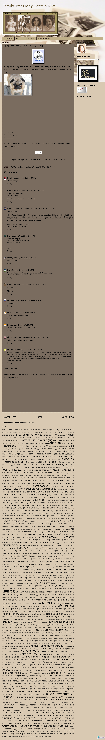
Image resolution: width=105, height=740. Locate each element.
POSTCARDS (38, 643)
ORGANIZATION (68, 627)
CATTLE (22, 475)
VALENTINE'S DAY (9, 721)
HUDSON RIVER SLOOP (11, 570)
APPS (54, 438)
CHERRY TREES (57, 478)
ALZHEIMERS (7, 435)
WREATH (59, 734)
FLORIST (17, 532)
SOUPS (55, 683)
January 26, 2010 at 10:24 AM (29, 349)
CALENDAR (27, 470)
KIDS (36, 583)
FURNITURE (56, 540)
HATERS (26, 559)
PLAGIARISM (18, 638)
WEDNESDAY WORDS (57, 726)
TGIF (58, 705)
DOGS (13, 167)
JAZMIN (54, 578)
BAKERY (25, 449)
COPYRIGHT (6, 497)
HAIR (50, 553)
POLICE (22, 641)
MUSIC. (24, 619)
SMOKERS (13, 681)
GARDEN (24, 543)
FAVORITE (41, 526)
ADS (53, 430)
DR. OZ (35, 513)
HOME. (32, 564)
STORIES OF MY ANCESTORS (43, 689)
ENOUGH (30, 518)
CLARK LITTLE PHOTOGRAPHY (33, 483)
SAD (16, 667)
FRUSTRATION (8, 540)
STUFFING (19, 691)
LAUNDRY (50, 586)
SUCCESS (68, 691)
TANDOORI (19, 702)
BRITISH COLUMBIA (52, 465)
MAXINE (52, 600)
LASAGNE (40, 586)
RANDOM (26, 651)
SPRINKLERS (42, 686)
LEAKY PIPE (7, 588)
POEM (4, 641)
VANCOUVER (25, 721)
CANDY (15, 472)
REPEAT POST (65, 657)
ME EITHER (65, 600)
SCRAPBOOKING (12, 673)
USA (56, 718)
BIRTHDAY (37, 456)
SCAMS (50, 670)
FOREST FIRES (68, 534)
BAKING (33, 449)
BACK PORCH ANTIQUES (36, 446)
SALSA (51, 667)
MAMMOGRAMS (66, 595)
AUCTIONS (20, 443)
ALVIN (70, 432)
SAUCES (18, 670)
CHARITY (6, 478)
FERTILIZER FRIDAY (9, 529)
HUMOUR (69, 569)
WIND (4, 731)
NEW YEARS (53, 622)
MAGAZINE (52, 595)
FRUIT (69, 537)
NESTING (30, 622)
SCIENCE (70, 670)
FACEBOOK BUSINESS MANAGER (37, 521)
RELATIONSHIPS (66, 654)
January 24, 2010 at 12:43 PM (31, 190)
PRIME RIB (14, 646)
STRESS (8, 691)
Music (15, 619)
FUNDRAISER (30, 540)
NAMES (69, 619)
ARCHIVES (6, 440)
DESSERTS (17, 508)
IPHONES (68, 575)
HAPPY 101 (68, 556)
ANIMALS (19, 435)
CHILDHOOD (11, 481)
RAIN (16, 651)
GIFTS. (59, 545)
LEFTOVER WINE (22, 588)
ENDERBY (21, 518)
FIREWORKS (48, 529)
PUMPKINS (43, 648)
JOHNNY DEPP (16, 580)
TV (38, 718)
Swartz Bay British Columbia (28, 699)
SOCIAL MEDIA (18, 683)
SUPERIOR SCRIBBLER (37, 697)
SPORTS (19, 686)
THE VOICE (38, 707)
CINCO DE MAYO (9, 483)
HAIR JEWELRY (60, 553)
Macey (10, 258)
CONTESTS (25, 495)
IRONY (4, 578)
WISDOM (57, 731)
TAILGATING (6, 702)
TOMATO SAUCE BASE (63, 713)
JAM (29, 578)
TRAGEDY (29, 715)
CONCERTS (12, 495)
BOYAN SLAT (67, 462)
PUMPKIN (31, 648)
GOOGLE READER (9, 551)
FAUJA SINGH (30, 526)
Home (39, 416)
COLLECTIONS (10, 489)
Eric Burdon (41, 518)
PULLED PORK (18, 648)
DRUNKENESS (7, 516)
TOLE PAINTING (42, 713)
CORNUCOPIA (19, 497)
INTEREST (6, 575)
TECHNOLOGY (8, 705)
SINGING (61, 676)
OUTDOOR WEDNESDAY (50, 630)
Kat (8, 236)
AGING (14, 432)
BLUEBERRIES (8, 462)
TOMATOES (6, 715)
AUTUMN (39, 443)
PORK (67, 641)
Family (8, 524)
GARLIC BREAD (66, 543)
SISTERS (70, 676)
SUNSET (5, 697)
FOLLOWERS (48, 532)
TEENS (22, 705)
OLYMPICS (29, 627)
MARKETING (67, 597)
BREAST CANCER (33, 465)
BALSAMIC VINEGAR (46, 449)
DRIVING (67, 513)
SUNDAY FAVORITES (41, 167)
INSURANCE (67, 572)
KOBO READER (58, 583)
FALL (72, 521)
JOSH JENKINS (39, 580)
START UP (6, 689)
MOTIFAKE (68, 614)
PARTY (47, 633)
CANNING (25, 472)
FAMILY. (45, 524)
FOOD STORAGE (20, 534)
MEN (4, 606)
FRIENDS (45, 537)
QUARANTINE (57, 648)
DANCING (6, 503)
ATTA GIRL (7, 443)
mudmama (12, 300)
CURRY (50, 500)
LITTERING (49, 592)
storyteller (11, 349)
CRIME (4, 500)
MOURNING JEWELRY (25, 617)
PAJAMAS (17, 633)
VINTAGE (9, 723)
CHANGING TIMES (65, 475)
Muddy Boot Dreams (19, 144)
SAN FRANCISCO (65, 667)
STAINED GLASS (56, 686)
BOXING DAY (52, 462)
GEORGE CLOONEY (29, 545)
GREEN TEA (49, 551)
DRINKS (56, 513)
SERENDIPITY (56, 673)
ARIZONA (16, 440)
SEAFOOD (26, 673)
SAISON (33, 667)
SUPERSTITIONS (54, 697)
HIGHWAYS (59, 559)
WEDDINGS (40, 726)
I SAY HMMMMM (44, 39)
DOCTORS (20, 510)
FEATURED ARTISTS (55, 526)
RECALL (15, 654)
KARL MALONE (69, 580)
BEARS (13, 454)
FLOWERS (28, 532)
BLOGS (65, 459)
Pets (72, 633)
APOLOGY (8, 438)
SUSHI (4, 699)
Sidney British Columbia (31, 676)
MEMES (27, 167)
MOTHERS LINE (53, 614)
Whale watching (33, 729)
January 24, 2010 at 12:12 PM (23, 178)
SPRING (30, 686)
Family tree (34, 524)
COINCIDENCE (58, 486)
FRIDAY (20, 537)
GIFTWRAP (9, 548)
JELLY (62, 578)
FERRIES (69, 526)
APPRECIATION (43, 438)
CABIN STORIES (9, 470)
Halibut (71, 553)
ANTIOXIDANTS (48, 435)
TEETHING (33, 705)
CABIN (67, 467)
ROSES (71, 665)
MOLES (14, 611)
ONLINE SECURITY (43, 627)
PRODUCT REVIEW (52, 646)
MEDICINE (6, 603)
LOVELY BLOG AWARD (27, 595)
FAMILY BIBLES (20, 524)
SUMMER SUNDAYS (35, 694)
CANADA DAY (66, 470)
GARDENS (38, 542)
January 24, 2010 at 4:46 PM (24, 270)
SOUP (47, 683)
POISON (13, 641)
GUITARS (16, 553)
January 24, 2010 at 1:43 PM (23, 236)
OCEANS (68, 625)
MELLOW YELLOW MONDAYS (26, 603)
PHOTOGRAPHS (12, 635)
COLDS (69, 486)
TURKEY (29, 718)
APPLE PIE (19, 438)
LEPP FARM (44, 588)
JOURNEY (51, 580)
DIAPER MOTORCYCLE (52, 508)
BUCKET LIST (69, 465)
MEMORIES (67, 603)
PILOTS (45, 635)
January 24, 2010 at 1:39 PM (42, 208)
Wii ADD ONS (56, 729)
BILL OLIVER (59, 454)
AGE (6, 432)
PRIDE (4, 646)
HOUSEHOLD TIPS (19, 567)
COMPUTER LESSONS (47, 492)
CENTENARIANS (49, 475)
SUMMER (19, 694)
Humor (40, 569)
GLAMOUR (37, 548)
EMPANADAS (9, 518)
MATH (28, 600)
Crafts (51, 497)
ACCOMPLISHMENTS (40, 430)
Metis (17, 609)
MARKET (55, 597)
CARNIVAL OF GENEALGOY (55, 472)
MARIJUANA (44, 597)
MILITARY (68, 609)
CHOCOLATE (47, 481)
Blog (47, 456)
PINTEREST (70, 635)
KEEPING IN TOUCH (24, 583)
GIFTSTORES (69, 545)
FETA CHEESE (25, 529)
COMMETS (60, 489)
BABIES (64, 443)
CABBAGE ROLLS (54, 467)
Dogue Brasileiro (59, 510)
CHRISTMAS (63, 480)
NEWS (19, 625)
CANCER (6, 472)
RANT (39, 651)
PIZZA (7, 638)
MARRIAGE (6, 600)
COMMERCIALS (46, 489)
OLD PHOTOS (17, 627)
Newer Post (9, 416)
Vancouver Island (41, 721)
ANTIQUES (70, 435)
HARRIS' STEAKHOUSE (11, 559)
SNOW (32, 681)
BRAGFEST (6, 465)
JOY (59, 580)
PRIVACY (24, 646)
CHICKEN (70, 478)
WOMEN (67, 731)
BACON (51, 446)
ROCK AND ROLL (63, 662)
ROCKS (25, 665)
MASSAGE (19, 600)
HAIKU (20, 167)
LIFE (5, 591)
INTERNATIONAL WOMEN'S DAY (24, 575)
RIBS (18, 662)
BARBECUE (62, 449)
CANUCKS (36, 472)
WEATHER (28, 726)
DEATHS (24, 505)
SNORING (23, 681)
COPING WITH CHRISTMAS (62, 495)
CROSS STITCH (16, 500)
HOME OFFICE (21, 564)
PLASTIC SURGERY (33, 638)
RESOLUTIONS (46, 660)
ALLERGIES (59, 432)
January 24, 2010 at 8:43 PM (23, 313)
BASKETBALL (40, 451)
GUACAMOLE (61, 551)
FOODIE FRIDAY (47, 534)
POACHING (68, 638)
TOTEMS (18, 715)
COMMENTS (29, 489)
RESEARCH (32, 660)
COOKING (40, 494)
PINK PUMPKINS (57, 635)
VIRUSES (20, 723)
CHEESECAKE (29, 478)
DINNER (68, 508)
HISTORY (6, 561)
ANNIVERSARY (33, 435)
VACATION (67, 718)
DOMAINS (24, 513)
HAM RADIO (35, 556)
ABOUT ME (8, 39)
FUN (19, 540)
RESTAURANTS (64, 659)
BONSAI (31, 462)
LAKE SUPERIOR (19, 586)
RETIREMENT (7, 662)
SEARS (35, 673)
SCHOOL (60, 670)
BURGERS (19, 467)
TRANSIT (40, 715)
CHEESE (16, 478)
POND (50, 641)
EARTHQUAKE (40, 516)
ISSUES (13, 578)
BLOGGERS (19, 459)
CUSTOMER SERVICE (64, 500)
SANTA (6, 670)
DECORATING (36, 505)
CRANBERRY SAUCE (64, 497)
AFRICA (62, 430)
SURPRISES (67, 697)
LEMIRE (34, 588)
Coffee (27, 486)
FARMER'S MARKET (63, 524)
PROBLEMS (36, 646)
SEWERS (68, 673)
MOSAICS (29, 614)
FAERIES (55, 521)
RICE (25, 662)
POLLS (30, 641)
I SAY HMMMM (13, 572)
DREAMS (45, 513)
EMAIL (72, 516)
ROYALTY (8, 667)
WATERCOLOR (66, 723)
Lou (9, 313)
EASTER (51, 516)
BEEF (21, 454)
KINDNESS (45, 583)
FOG (38, 532)
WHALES (45, 729)
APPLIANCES (30, 438)
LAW (59, 586)
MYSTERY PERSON (55, 619)
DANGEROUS (19, 503)
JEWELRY (70, 578)
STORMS (62, 689)
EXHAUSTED (60, 518)
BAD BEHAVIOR (62, 446)
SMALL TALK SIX (58, 678)
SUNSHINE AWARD (19, 697)
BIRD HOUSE (14, 456)
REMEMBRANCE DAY (34, 657)
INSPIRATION (53, 572)
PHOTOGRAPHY (31, 635)
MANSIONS (6, 597)
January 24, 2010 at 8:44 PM (23, 325)
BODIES (21, 462)
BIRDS (25, 456)
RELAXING (6, 657)
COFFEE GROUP (40, 486)
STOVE (71, 689)
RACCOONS (6, 651)
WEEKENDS (9, 729)
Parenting (37, 633)
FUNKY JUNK (44, 540)
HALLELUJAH (10, 556)
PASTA (56, 633)
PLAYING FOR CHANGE (52, 638)
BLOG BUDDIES (60, 456)
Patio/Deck (64, 633)
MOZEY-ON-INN (63, 617)
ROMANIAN (35, 665)
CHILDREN (23, 481)
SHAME (5, 676)
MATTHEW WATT (40, 600)
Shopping (15, 676)
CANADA (52, 470)
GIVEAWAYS (22, 548)
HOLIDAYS (27, 561)
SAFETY (25, 667)
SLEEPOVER (43, 678)
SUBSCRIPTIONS (53, 691)
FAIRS (65, 521)
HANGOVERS (47, 556)
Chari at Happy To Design (18, 208)
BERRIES (32, 454)
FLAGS (7, 532)
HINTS (69, 559)
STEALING (24, 689)
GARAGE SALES (9, 543)
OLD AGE (5, 627)
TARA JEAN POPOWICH (37, 702)
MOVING (50, 617)
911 (3, 430)
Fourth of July (9, 537)
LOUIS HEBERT (8, 595)
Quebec (68, 648)
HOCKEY (16, 561)
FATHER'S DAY (17, 526)
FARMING (5, 526)
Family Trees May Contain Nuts (28, 6)
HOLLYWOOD (40, 561)
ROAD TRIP (36, 662)
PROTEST (6, 648)
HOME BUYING (7, 564)
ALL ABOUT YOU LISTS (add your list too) (36, 432)
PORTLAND (7, 643)
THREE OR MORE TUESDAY (60, 710)
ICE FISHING (28, 572)
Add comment (11, 368)
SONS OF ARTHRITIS (34, 683)
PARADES (27, 633)
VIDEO (71, 721)
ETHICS (50, 518)
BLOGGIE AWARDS (36, 459)
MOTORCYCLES (8, 617)
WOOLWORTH (7, 734)
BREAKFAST (19, 465)
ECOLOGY (62, 516)
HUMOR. (53, 569)
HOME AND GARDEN (58, 561)
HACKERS (33, 553)
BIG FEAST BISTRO (45, 454)
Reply (9, 184)
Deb (9, 178)
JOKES (27, 580)
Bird (3, 456)
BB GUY (68, 451)
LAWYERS (68, 586)
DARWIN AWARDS (57, 503)
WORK (18, 734)
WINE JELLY (25, 731)
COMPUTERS (67, 491)
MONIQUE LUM (44, 611)
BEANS (5, 454)
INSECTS (40, 572)
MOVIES (39, 617)
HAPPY (58, 556)
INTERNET (43, 575)
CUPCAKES (39, 500)
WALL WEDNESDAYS (41, 723)
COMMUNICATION (17, 492)
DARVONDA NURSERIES (38, 503)
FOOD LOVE (61, 532)
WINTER (46, 731)
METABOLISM (48, 606)
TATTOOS (54, 702)
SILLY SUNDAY (49, 676)
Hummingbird (28, 570)
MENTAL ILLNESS (18, 606)
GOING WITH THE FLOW (54, 548)
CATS (13, 475)
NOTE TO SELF (55, 625)
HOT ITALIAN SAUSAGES (57, 564)
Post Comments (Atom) (24, 423)
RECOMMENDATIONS (47, 654)
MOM (23, 611)
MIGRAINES (58, 609)
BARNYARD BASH (25, 451)
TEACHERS (66, 702)
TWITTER (47, 718)
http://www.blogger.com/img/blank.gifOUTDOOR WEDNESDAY (51, 567)
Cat (6, 475)
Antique (60, 435)
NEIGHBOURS (19, 622)
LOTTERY (68, 592)
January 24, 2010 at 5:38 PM (34, 284)
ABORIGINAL (25, 430)
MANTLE (17, 597)
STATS (15, 689)
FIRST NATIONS (62, 529)
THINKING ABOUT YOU (21, 710)
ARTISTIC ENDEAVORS (34, 440)
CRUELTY (28, 500)
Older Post (68, 416)
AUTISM (30, 443)
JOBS (7, 580)
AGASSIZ (71, 430)
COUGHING (32, 497)
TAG (70, 699)
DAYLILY (14, 505)
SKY (15, 678)
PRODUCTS (67, 646)
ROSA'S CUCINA (60, 665)
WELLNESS (21, 729)
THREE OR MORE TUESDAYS (16, 713)
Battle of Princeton (55, 451)
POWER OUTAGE (52, 643)
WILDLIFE (68, 729)
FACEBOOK (16, 521)
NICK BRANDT (30, 625)
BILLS (69, 454)
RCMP (54, 651)
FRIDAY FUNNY (32, 537)
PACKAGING (6, 633)
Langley (30, 586)
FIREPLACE (37, 529)
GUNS (25, 553)
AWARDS (51, 443)
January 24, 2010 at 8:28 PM (29, 300)
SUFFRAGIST (7, 694)
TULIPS (19, 718)
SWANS (13, 699)
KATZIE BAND (9, 583)
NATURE (6, 622)
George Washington (46, 545)
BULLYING (8, 467)
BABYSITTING (19, 446)
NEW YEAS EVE (67, 622)
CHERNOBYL (43, 478)
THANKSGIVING (8, 707)
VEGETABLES (58, 721)
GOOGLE (68, 548)
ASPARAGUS (67, 440)
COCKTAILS (18, 486)
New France (41, 622)
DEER (64, 505)
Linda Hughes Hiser (16, 337)
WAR (56, 723)
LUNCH (41, 595)
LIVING (58, 592)
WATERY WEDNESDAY (11, 726)
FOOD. (32, 534)
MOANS (5, 611)
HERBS (48, 559)
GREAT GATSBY (24, 551)
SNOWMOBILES (44, 681)
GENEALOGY (9, 545)
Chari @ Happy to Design (25, 69)
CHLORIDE (35, 481)
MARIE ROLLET (30, 597)
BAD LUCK (15, 449)
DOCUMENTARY (34, 510)
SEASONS (44, 673)
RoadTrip (49, 662)
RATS (47, 651)
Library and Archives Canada (62, 588)
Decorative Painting (52, 505)
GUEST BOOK (29, 39)
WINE (12, 731)
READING (64, 651)
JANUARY (37, 578)
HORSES (41, 564)
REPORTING (6, 660)
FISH (72, 529)
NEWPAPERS (10, 625)
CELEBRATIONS (34, 475)
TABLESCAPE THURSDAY (53, 699)
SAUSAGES (30, 670)
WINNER (36, 731)
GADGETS (67, 540)
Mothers (39, 614)
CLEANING (55, 483)
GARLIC (53, 543)
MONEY (32, 611)
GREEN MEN (37, 551)
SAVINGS (40, 670)
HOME (18, 39)
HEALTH (36, 559)
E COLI (29, 516)
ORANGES (56, 627)
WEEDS (71, 726)
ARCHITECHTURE (65, 438)
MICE (49, 609)
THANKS (68, 705)
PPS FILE (66, 643)
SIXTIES (8, 678)
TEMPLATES (46, 705)
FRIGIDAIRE (58, 537)
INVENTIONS (56, 575)
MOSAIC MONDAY (10, 614)
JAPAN (46, 578)
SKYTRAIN (23, 678)
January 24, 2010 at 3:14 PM (25, 258)
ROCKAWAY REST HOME (11, 665)
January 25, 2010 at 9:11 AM (37, 337)
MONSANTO (58, 611)
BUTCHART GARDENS (35, 467)
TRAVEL (50, 715)
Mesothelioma (34, 606)
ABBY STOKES (13, 430)
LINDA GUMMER (37, 592)
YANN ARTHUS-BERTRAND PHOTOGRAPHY (34, 736)
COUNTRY (42, 497)
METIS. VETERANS (28, 609)
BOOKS (41, 462)
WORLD (29, 734)
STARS (69, 686)
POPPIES (58, 641)
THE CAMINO (25, 707)
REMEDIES (17, 657)
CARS (72, 472)
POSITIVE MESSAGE (22, 643)
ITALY (22, 578)
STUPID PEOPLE (35, 691)
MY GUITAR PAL (37, 619)
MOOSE (69, 611)
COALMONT (6, 486)
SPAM (63, 683)
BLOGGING (52, 459)
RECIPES (27, 654)
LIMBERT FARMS (22, 592)
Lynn (9, 270)
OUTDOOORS (27, 630)
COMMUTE (31, 492)
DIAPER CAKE (32, 508)
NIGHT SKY (42, 625)
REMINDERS (51, 657)
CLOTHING (66, 483)
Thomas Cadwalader (39, 710)
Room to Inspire (14, 284)
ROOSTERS (47, 665)
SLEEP (33, 678)
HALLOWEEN (22, 556)
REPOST (19, 660)
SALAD (42, 667)
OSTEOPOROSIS (11, 630)
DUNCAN (19, 516)
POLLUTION (40, 641)
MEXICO (41, 609)
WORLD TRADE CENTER (44, 734)
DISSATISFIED (7, 510)
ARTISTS (56, 440)
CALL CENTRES (40, 470)
